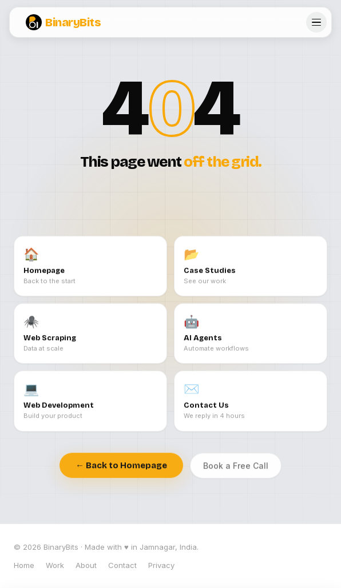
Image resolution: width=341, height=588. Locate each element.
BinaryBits (63, 22)
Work (55, 565)
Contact (122, 565)
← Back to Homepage (121, 467)
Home (24, 565)
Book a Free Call (235, 467)
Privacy (161, 565)
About (86, 565)
